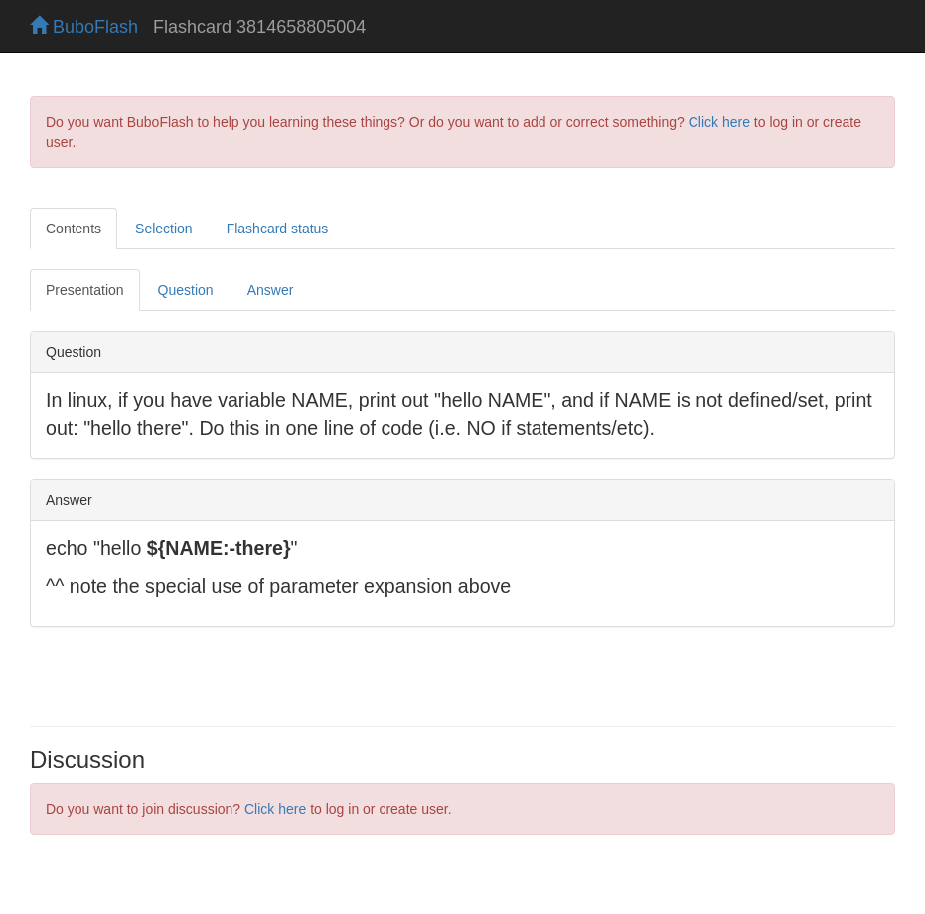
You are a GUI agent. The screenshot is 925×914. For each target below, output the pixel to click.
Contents (73, 228)
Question (186, 290)
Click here (719, 122)
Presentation (85, 290)
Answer (270, 290)
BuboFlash (84, 27)
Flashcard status (278, 228)
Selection (164, 228)
